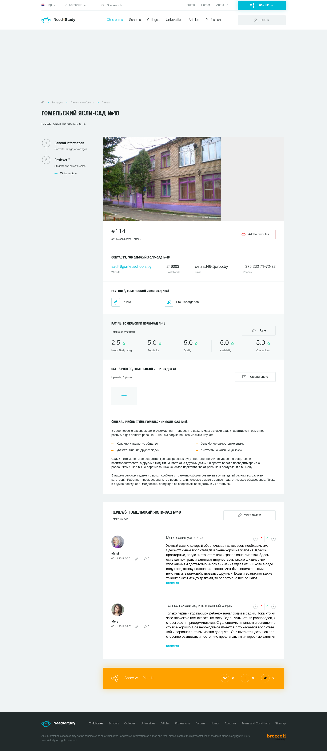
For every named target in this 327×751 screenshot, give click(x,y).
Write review (68, 173)
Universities (174, 20)
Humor (205, 5)
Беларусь (57, 102)
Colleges (153, 20)
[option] (124, 396)
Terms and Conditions (256, 723)
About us (222, 5)
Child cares (115, 20)
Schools (135, 20)
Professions (214, 20)
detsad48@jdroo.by (211, 267)
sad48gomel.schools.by (131, 267)
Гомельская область (82, 102)
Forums (190, 5)
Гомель (106, 102)
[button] (262, 5)
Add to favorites (255, 234)
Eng (46, 5)
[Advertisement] (163, 67)
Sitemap (280, 723)
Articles (194, 20)
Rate (259, 330)
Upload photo (255, 376)
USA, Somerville (71, 5)
